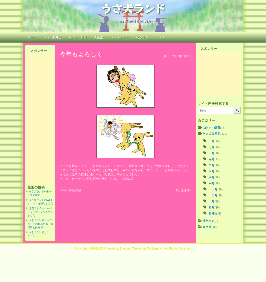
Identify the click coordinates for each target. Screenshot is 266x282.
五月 (212, 171)
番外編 (213, 213)
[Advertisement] (40, 119)
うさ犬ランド (133, 8)
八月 (212, 177)
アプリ (160, 37)
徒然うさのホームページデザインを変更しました (40, 212)
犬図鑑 (98, 37)
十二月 (213, 195)
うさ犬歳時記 (53, 37)
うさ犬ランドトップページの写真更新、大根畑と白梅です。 (40, 224)
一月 (163, 56)
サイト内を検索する (213, 103)
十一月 (213, 189)
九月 (212, 159)
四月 (212, 207)
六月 (212, 183)
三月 (212, 153)
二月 (212, 165)
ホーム (31, 37)
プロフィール (120, 37)
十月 (212, 201)
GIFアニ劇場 (78, 37)
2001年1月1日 (181, 56)
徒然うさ (142, 37)
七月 (212, 147)
